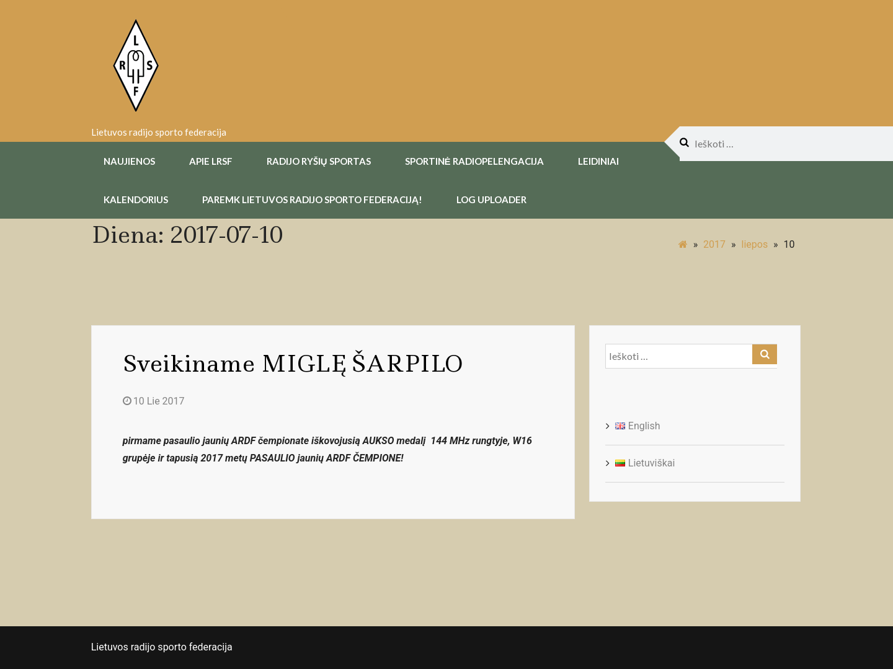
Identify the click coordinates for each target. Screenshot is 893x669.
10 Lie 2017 (154, 401)
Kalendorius (136, 199)
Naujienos (129, 161)
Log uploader (491, 199)
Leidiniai (598, 161)
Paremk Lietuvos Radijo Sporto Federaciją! (312, 199)
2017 (714, 244)
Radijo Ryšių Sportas (319, 161)
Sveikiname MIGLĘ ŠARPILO (293, 363)
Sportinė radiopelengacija (474, 161)
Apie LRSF (211, 161)
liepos (755, 244)
